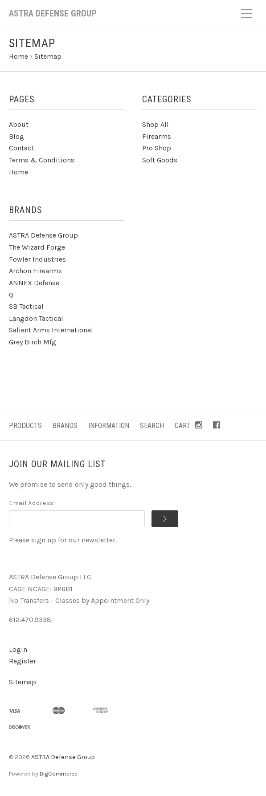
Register (22, 661)
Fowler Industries (37, 259)
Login (18, 649)
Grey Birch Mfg (32, 342)
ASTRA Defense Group (43, 235)
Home (18, 172)
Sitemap (22, 682)
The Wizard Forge (37, 247)
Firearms (156, 136)
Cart (182, 425)
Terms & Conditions (41, 160)
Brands (65, 425)
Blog (16, 136)
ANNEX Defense (34, 283)
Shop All (155, 124)
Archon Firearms (35, 271)
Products (25, 425)
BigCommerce (59, 773)
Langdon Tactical (36, 318)
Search (152, 425)
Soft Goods (159, 160)
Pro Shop (156, 148)
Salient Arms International (51, 330)
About (19, 124)
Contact (21, 148)
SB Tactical (26, 306)
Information (108, 425)
